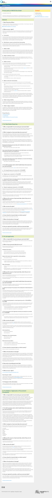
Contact (21, 491)
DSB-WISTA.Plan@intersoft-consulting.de (41, 16)
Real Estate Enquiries (6, 114)
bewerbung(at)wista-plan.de (18, 377)
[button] (2, 487)
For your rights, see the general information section (10, 372)
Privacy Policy (17, 491)
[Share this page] (4, 487)
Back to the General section (7, 120)
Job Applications (5, 115)
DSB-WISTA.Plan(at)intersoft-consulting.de (9, 26)
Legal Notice (12, 491)
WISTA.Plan (3, 7)
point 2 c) (16, 90)
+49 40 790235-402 (38, 15)
